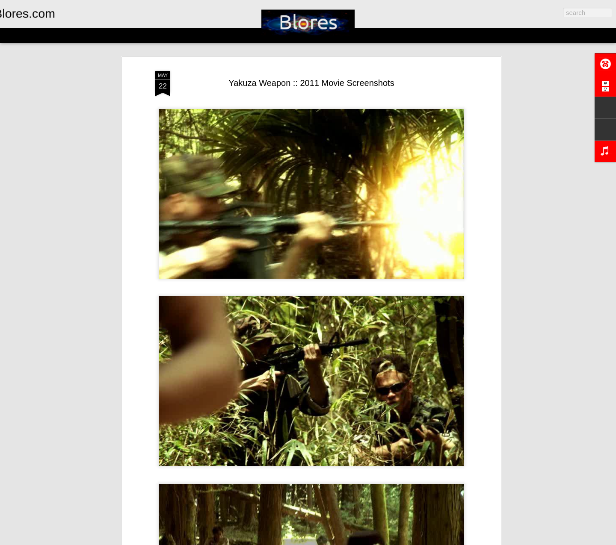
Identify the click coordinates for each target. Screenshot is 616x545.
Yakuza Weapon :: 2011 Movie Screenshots (311, 83)
